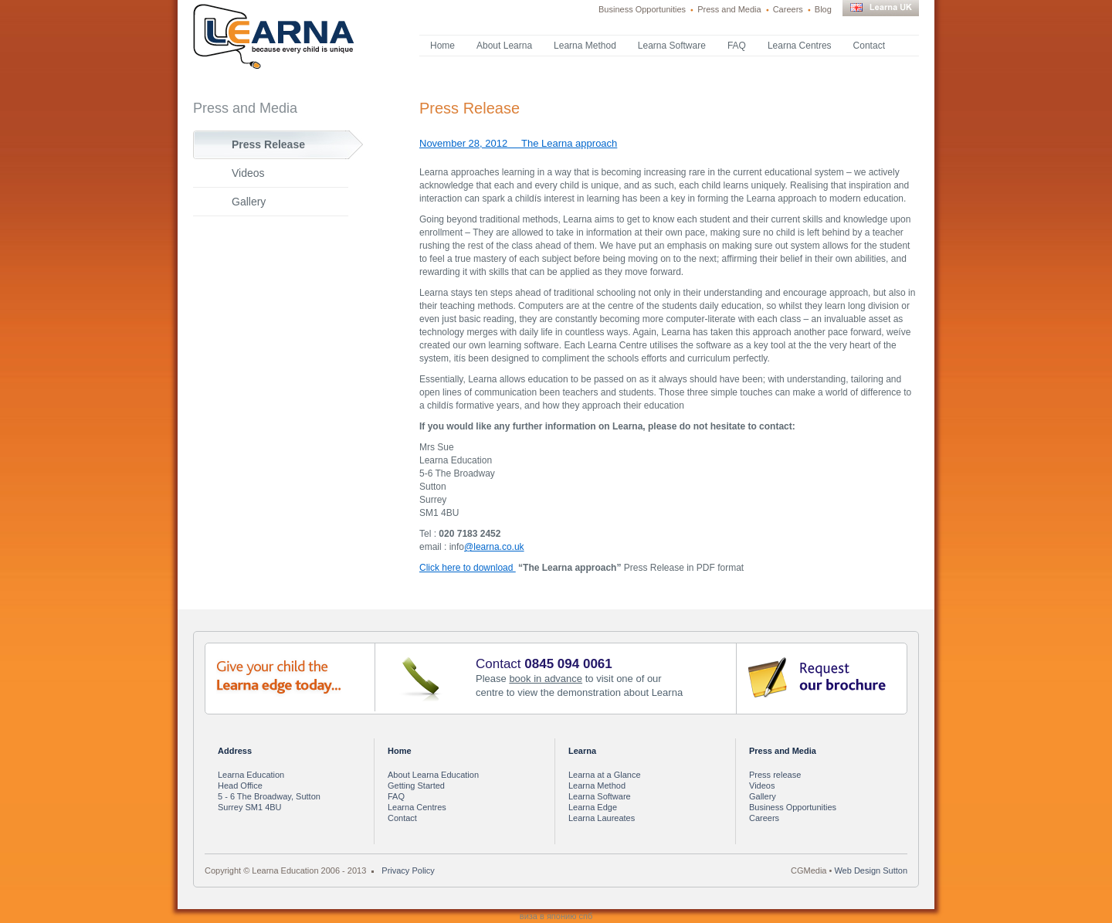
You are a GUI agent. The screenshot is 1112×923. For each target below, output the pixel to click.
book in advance (545, 678)
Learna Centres (800, 45)
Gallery (249, 201)
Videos (248, 173)
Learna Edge (592, 807)
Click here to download (467, 567)
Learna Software (672, 45)
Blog (823, 9)
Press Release (268, 144)
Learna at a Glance (604, 774)
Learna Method (585, 45)
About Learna (504, 45)
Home (442, 45)
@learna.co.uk (494, 546)
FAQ (736, 45)
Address (235, 750)
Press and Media (729, 9)
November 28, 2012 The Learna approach (518, 143)
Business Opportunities (642, 9)
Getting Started (416, 785)
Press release (775, 774)
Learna (582, 750)
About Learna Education (433, 774)
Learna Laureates (601, 818)
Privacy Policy (407, 870)
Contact (869, 45)
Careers (788, 9)
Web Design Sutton (870, 870)
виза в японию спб (556, 916)
